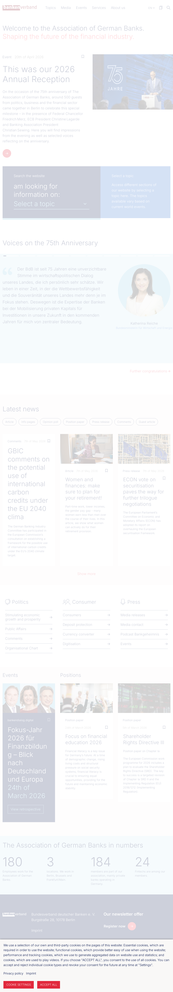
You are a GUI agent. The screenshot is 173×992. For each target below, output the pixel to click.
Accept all (48, 984)
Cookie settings (18, 984)
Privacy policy (13, 973)
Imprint (31, 973)
